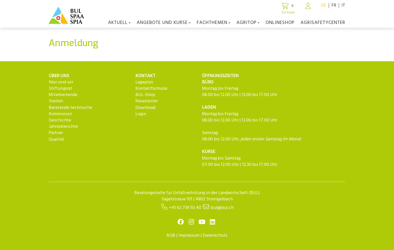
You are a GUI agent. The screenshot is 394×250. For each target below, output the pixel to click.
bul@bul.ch (222, 207)
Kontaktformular (151, 88)
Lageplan (144, 82)
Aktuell (119, 22)
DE (323, 5)
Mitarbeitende (63, 95)
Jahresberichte (63, 126)
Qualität (56, 139)
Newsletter (146, 101)
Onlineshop (280, 22)
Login (140, 114)
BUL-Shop (145, 95)
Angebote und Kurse (164, 22)
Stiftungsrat (60, 88)
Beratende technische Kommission (70, 111)
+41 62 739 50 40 (185, 207)
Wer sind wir (61, 82)
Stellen (56, 101)
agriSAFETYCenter (323, 22)
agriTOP (248, 22)
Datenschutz (215, 235)
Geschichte (60, 120)
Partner (56, 133)
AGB (170, 235)
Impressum (189, 235)
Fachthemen (213, 22)
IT (343, 5)
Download (145, 107)
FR (333, 5)
